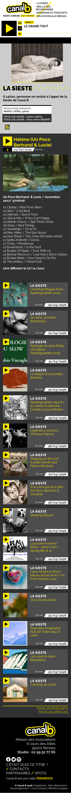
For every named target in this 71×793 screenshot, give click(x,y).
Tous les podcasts (52, 708)
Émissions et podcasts (52, 12)
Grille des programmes (44, 8)
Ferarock (45, 778)
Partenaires (18, 773)
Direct (29, 22)
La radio (42, 3)
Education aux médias (51, 15)
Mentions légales (58, 788)
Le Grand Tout (36, 26)
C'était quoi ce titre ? (27, 764)
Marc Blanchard (57, 785)
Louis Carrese (39, 788)
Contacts (19, 769)
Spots (40, 773)
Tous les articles (53, 712)
